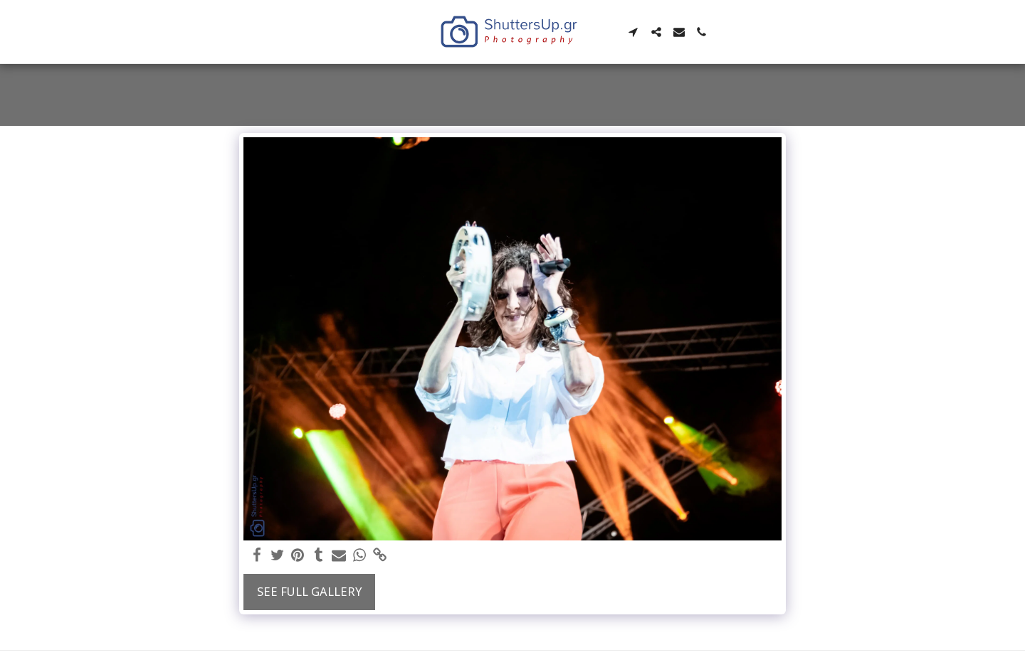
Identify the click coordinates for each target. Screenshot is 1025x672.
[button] (634, 32)
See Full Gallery (309, 591)
